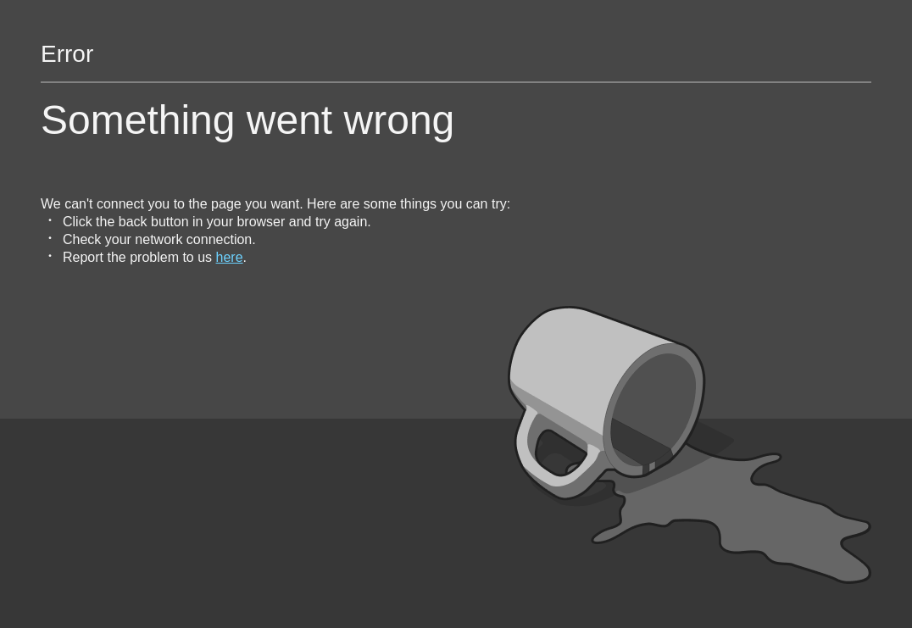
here (229, 257)
